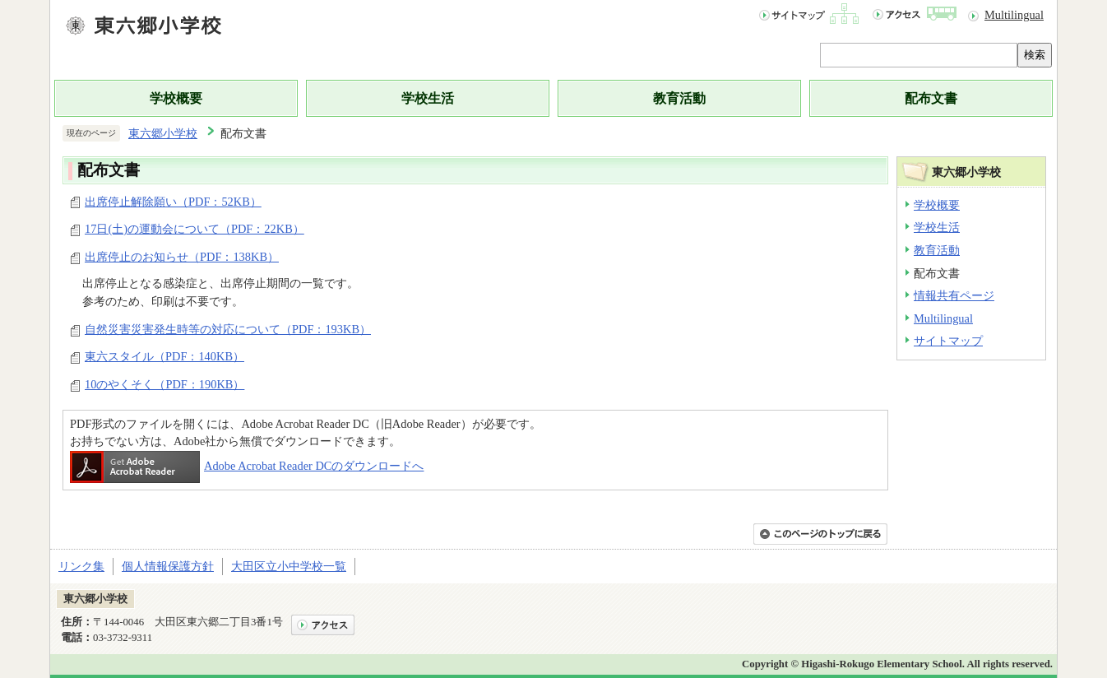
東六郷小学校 (162, 133)
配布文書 (931, 98)
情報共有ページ (954, 295)
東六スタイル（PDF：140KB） (164, 356)
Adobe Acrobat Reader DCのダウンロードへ (247, 465)
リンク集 (81, 566)
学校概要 (176, 98)
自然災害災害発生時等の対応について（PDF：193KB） (228, 329)
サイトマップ (948, 340)
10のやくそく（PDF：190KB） (164, 384)
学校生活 (427, 98)
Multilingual (1014, 14)
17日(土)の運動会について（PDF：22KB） (194, 228)
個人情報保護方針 (168, 566)
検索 (1034, 55)
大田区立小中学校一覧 (288, 566)
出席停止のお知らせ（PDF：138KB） (182, 256)
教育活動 (679, 98)
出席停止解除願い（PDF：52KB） (173, 201)
